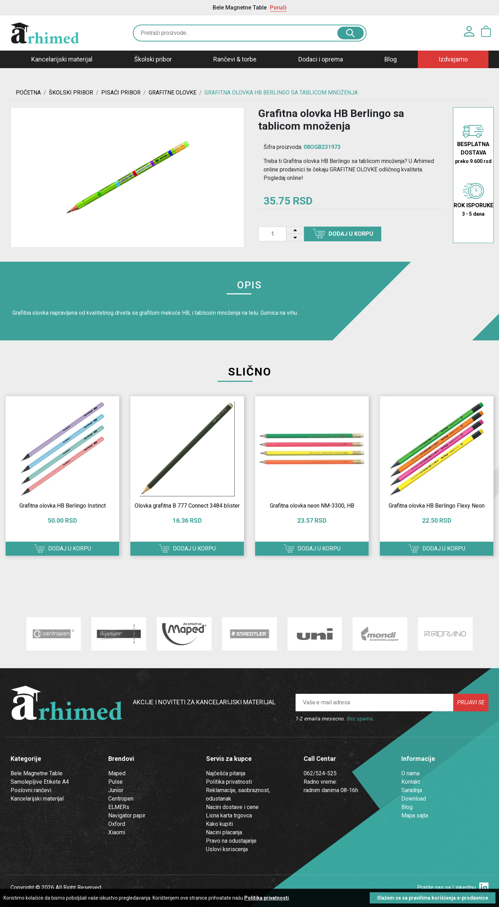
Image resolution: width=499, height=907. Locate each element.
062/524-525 (320, 773)
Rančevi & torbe (235, 59)
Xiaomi (116, 832)
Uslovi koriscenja (227, 849)
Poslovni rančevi (31, 790)
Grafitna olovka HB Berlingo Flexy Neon (437, 505)
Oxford (116, 824)
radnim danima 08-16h (331, 790)
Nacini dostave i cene (232, 807)
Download (413, 798)
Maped (116, 773)
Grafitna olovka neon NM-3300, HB (312, 505)
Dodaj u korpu (342, 233)
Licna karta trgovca (229, 815)
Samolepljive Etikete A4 (40, 781)
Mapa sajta (414, 815)
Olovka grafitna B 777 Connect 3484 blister (187, 505)
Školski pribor (153, 59)
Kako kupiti (219, 824)
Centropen (121, 798)
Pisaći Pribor (121, 92)
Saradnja (411, 790)
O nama (410, 773)
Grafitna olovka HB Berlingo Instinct (62, 505)
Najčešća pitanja (225, 773)
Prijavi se (471, 702)
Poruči (278, 7)
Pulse (115, 781)
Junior (115, 790)
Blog (390, 59)
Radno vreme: (320, 781)
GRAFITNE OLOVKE (172, 92)
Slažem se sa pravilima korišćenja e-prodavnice (432, 898)
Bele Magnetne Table (37, 773)
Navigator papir (126, 815)
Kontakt (410, 781)
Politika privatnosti (229, 781)
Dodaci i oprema (320, 59)
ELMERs (118, 807)
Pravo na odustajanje (231, 840)
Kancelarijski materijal (61, 59)
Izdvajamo (453, 59)
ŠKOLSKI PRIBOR (71, 92)
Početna (28, 92)
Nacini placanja (224, 832)
